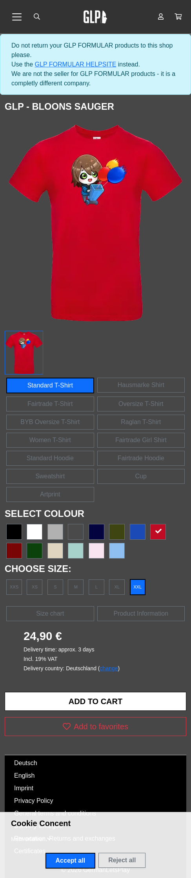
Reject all (122, 860)
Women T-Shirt (50, 440)
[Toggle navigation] (16, 16)
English (24, 775)
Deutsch (25, 763)
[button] (178, 17)
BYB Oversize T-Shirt (50, 422)
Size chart (50, 613)
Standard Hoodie (50, 458)
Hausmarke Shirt (141, 385)
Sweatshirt (50, 476)
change (109, 668)
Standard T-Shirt (50, 385)
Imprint (23, 788)
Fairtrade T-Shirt (50, 403)
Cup (141, 476)
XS (35, 587)
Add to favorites (95, 726)
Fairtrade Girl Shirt (141, 440)
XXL (137, 587)
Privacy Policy (33, 800)
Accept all (70, 860)
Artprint (50, 494)
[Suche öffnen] (37, 16)
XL (117, 587)
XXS (14, 587)
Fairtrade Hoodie (141, 458)
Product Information (140, 613)
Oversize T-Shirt (140, 403)
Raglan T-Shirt (141, 422)
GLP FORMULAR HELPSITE (75, 64)
